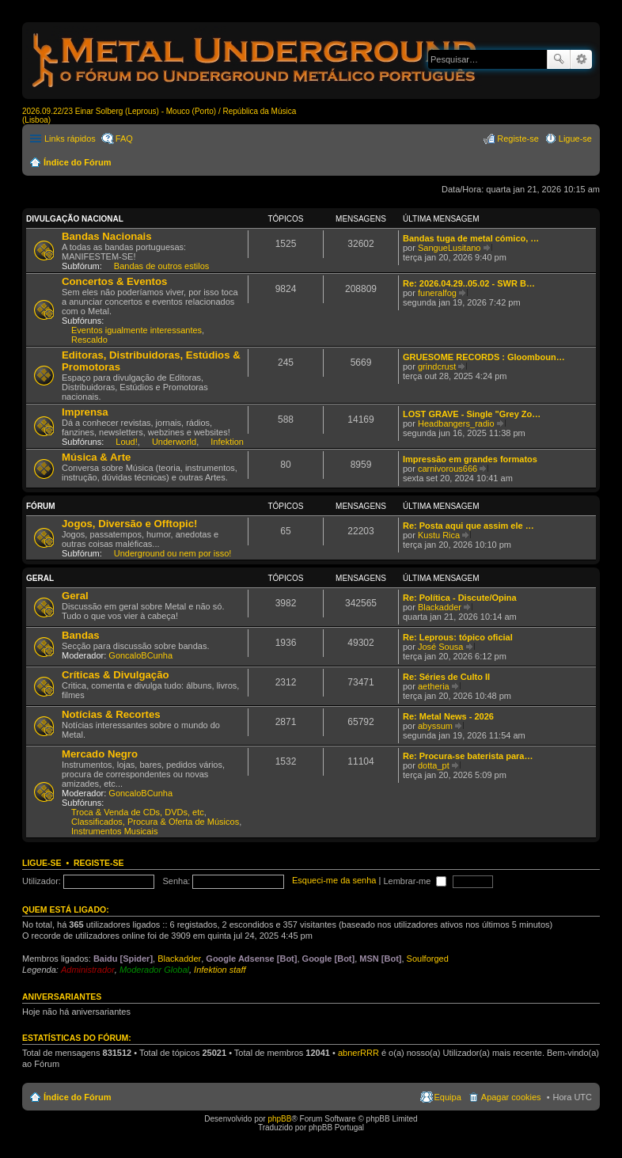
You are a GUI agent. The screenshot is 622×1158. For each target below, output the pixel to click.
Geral (40, 578)
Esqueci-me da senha (334, 881)
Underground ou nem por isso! (173, 553)
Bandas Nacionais (107, 236)
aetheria (433, 686)
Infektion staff (219, 969)
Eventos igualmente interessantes (136, 330)
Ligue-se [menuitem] (575, 138)
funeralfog (437, 293)
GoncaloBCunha (140, 655)
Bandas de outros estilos (161, 266)
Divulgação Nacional (74, 219)
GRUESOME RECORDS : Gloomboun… (484, 357)
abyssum (435, 726)
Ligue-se (42, 863)
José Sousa (440, 646)
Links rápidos (70, 138)
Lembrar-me (414, 881)
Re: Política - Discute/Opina (460, 597)
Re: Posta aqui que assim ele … (468, 525)
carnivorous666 (447, 468)
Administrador (88, 969)
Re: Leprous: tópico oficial (458, 637)
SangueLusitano (449, 247)
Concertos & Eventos (114, 281)
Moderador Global (154, 969)
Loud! (127, 441)
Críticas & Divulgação (115, 675)
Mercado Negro (100, 754)
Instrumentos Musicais (114, 831)
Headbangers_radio (456, 423)
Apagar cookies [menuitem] (511, 1097)
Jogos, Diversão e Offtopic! (129, 524)
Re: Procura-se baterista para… (468, 756)
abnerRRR (358, 1052)
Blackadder (439, 607)
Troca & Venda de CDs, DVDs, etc (137, 812)
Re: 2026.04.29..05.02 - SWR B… (469, 283)
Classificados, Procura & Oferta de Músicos (155, 821)
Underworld (174, 441)
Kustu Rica (439, 535)
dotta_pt (433, 765)
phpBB (279, 1118)
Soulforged (428, 958)
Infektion (227, 441)
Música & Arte (96, 457)
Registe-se (99, 863)
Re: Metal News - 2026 (448, 716)
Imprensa (85, 412)
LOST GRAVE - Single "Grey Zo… (471, 414)
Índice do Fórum (78, 162)
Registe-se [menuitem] (518, 138)
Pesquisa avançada (581, 59)
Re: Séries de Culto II (446, 677)
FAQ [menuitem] (124, 138)
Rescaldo (89, 339)
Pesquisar (559, 59)
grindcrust (437, 366)
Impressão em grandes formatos (470, 459)
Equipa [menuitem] (447, 1097)
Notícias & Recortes (111, 714)
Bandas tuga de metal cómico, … (471, 238)
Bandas (81, 635)
